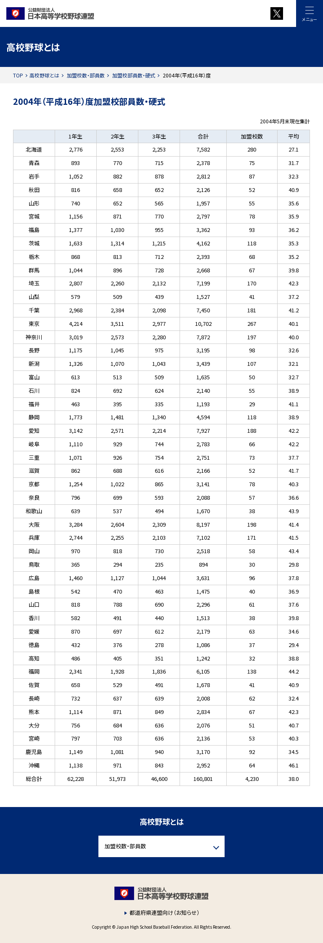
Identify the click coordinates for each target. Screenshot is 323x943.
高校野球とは (44, 75)
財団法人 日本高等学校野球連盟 (103, 13)
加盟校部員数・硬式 (133, 75)
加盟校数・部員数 (86, 75)
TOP (18, 75)
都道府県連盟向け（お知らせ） (165, 912)
